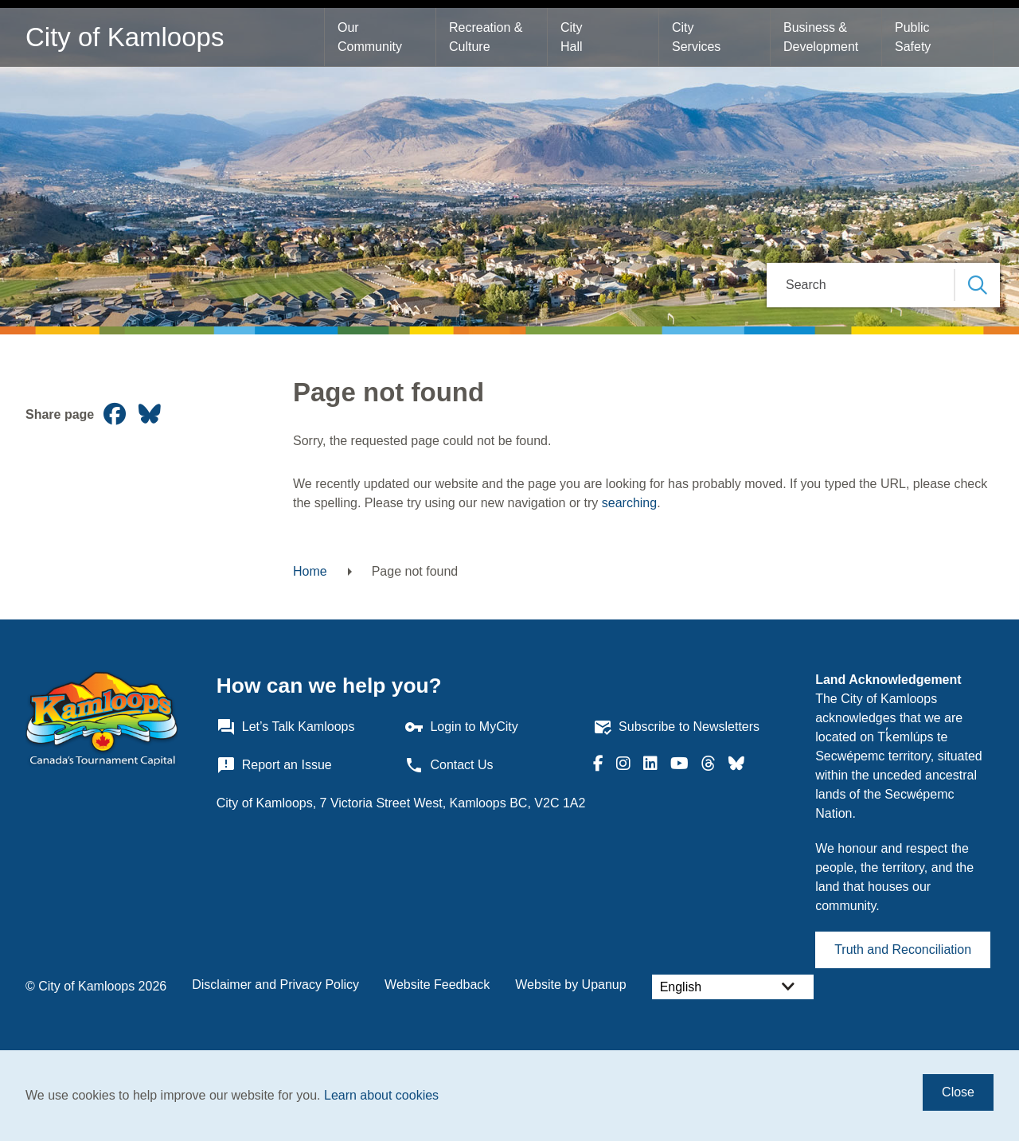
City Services (696, 37)
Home (310, 571)
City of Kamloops (124, 37)
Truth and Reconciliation (902, 949)
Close (958, 1092)
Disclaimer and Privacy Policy (275, 984)
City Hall (573, 37)
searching (629, 503)
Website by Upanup (570, 984)
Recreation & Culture (487, 37)
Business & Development (820, 37)
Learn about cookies (381, 1095)
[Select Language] (733, 987)
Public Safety (914, 37)
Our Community (370, 37)
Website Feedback (437, 984)
